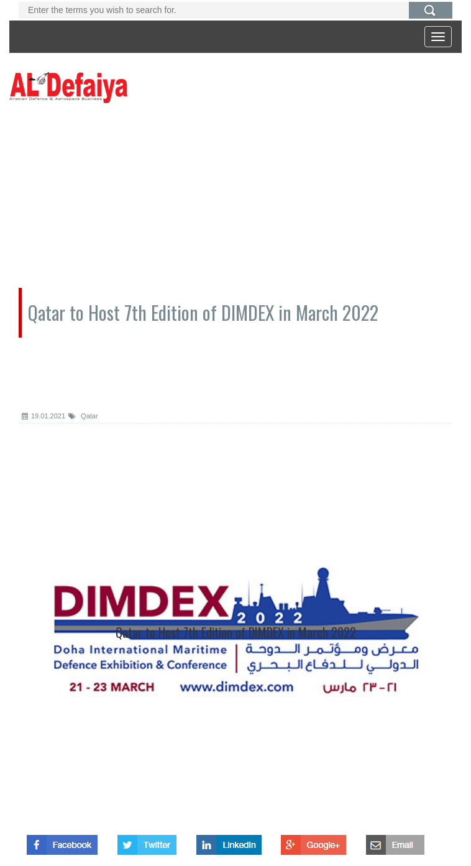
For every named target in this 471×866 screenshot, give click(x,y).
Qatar (83, 416)
